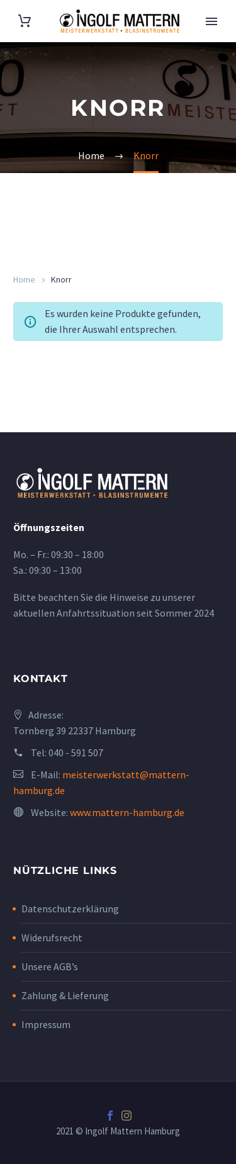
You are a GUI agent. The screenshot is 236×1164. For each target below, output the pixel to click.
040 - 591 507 (75, 752)
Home (24, 279)
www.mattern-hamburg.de (127, 812)
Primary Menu (211, 21)
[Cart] (24, 21)
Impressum (45, 1024)
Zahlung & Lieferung (65, 995)
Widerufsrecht (51, 937)
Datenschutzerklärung (70, 908)
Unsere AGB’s (49, 966)
